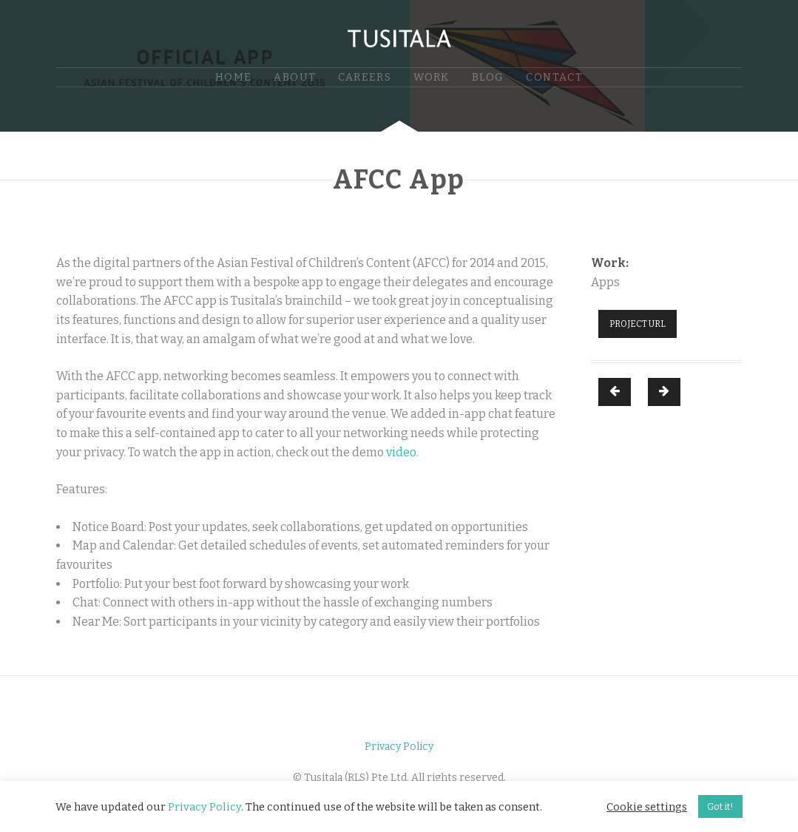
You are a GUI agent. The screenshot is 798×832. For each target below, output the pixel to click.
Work (431, 77)
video (401, 452)
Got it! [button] (720, 806)
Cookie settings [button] (646, 807)
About (295, 77)
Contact (554, 77)
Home (233, 77)
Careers (364, 77)
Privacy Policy (399, 746)
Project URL (637, 324)
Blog (488, 77)
